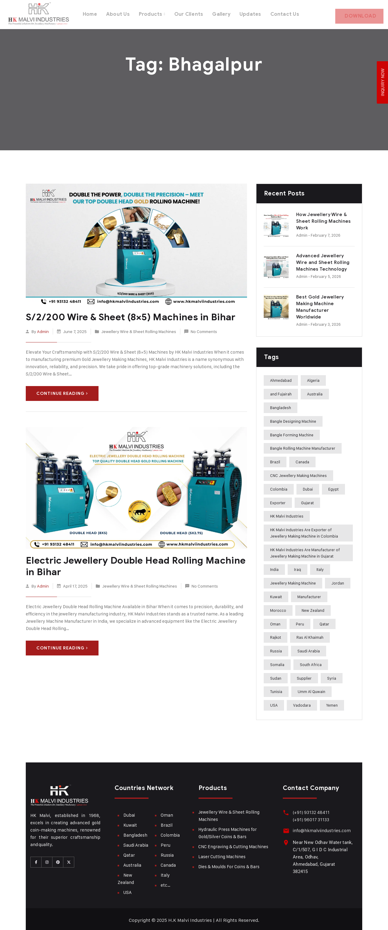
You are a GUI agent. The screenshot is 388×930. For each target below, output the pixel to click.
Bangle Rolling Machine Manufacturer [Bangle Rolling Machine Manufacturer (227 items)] (302, 445)
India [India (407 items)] (274, 567)
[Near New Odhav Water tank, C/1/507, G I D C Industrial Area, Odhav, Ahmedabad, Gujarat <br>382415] (286, 839)
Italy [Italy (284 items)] (320, 567)
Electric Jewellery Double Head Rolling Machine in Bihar (136, 563)
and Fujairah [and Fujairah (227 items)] (281, 391)
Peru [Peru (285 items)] (300, 621)
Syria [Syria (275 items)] (331, 675)
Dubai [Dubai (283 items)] (308, 486)
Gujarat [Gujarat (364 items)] (307, 500)
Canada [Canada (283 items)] (302, 459)
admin (43, 328)
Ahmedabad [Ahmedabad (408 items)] (281, 377)
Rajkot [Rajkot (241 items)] (275, 634)
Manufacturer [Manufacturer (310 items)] (309, 594)
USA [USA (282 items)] (274, 702)
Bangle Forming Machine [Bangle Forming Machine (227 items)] (291, 432)
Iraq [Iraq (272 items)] (297, 567)
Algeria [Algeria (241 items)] (313, 377)
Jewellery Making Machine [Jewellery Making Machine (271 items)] (293, 580)
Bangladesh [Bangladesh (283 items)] (280, 405)
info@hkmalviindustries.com (321, 828)
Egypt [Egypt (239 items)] (333, 486)
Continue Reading (62, 390)
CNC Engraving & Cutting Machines (233, 844)
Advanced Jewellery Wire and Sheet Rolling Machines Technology (323, 260)
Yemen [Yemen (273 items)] (332, 702)
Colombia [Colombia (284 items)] (278, 486)
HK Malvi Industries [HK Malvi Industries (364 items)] (286, 513)
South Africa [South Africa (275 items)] (311, 662)
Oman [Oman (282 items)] (275, 621)
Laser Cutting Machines (222, 854)
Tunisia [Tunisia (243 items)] (276, 689)
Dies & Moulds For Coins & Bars (228, 864)
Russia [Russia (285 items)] (276, 648)
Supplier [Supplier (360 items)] (304, 675)
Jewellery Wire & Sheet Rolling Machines (138, 328)
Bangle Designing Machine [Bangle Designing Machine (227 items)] (293, 418)
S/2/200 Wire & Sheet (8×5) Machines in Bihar (127, 314)
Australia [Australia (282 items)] (315, 391)
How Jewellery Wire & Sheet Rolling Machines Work (323, 218)
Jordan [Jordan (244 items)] (337, 580)
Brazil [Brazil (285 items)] (275, 459)
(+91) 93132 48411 (310, 810)
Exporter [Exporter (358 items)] (278, 500)
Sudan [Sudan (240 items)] (275, 675)
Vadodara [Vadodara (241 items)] (302, 702)
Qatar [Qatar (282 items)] (324, 621)
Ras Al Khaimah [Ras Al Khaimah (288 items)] (309, 634)
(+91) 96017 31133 (310, 817)
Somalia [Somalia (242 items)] (277, 662)
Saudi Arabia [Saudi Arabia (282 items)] (308, 648)
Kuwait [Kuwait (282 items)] (276, 594)
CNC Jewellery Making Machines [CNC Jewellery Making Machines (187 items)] (298, 473)
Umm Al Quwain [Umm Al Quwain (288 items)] (311, 689)
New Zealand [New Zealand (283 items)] (313, 607)
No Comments (204, 328)
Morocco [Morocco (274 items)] (278, 607)
